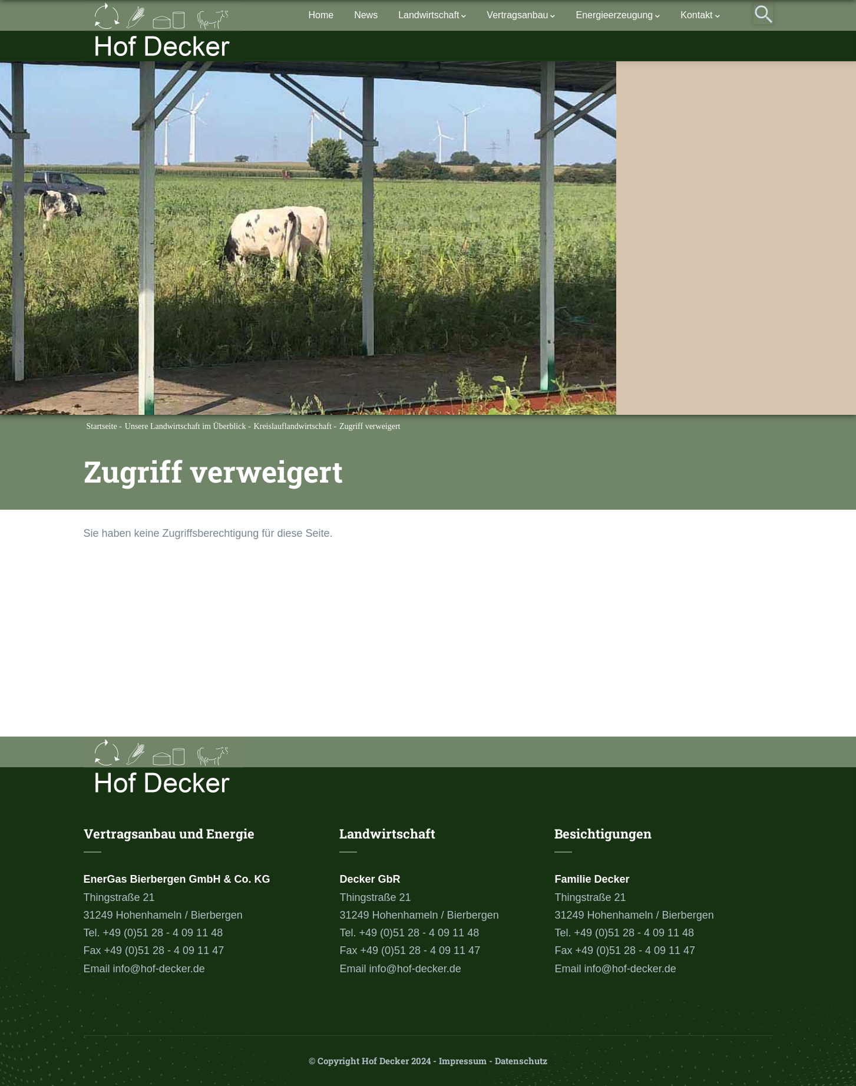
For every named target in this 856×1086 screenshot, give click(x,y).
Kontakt (699, 16)
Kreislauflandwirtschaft (293, 426)
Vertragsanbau (521, 16)
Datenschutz (521, 1061)
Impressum (463, 1061)
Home (320, 15)
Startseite (102, 426)
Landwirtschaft (432, 16)
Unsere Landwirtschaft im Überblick (185, 426)
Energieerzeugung (618, 16)
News (366, 15)
